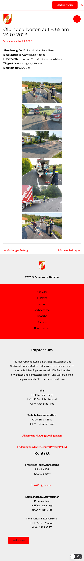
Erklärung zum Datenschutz (33, 446)
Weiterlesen (19, 540)
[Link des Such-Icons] (82, 5)
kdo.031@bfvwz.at (42, 485)
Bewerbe (42, 315)
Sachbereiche (42, 309)
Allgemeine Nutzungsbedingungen (42, 435)
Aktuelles (42, 291)
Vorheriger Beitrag (16, 250)
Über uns (42, 321)
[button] (76, 556)
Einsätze (42, 297)
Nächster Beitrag (69, 250)
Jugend (42, 303)
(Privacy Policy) (58, 446)
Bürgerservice (42, 327)
